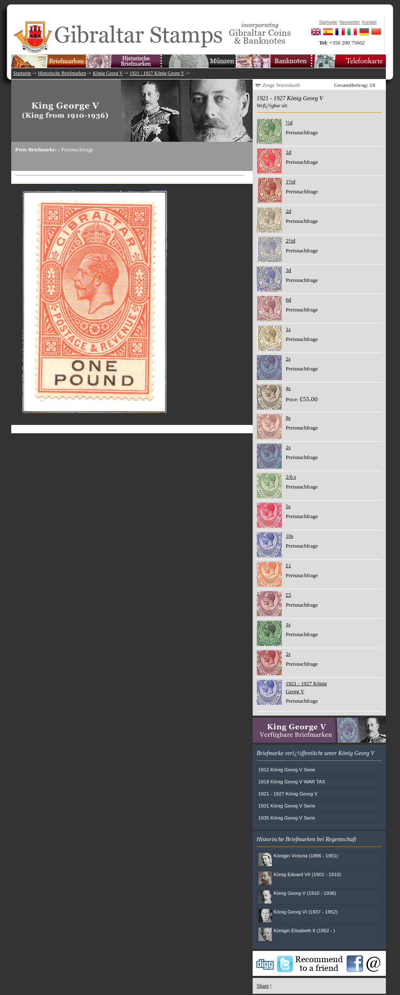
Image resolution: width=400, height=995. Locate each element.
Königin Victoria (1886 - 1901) (306, 855)
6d (288, 299)
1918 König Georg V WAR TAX (291, 781)
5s (288, 506)
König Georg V (108, 73)
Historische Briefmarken (62, 73)
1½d (291, 181)
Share (263, 986)
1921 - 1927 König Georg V (156, 73)
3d (288, 270)
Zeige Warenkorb (281, 85)
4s (288, 388)
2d (288, 211)
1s (288, 329)
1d (288, 152)
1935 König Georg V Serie (286, 817)
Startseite (22, 73)
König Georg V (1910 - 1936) (305, 893)
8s (288, 418)
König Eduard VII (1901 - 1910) (307, 874)
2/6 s (291, 477)
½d (289, 122)
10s (289, 536)
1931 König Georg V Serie (286, 805)
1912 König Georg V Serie (286, 769)
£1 (288, 565)
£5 (288, 595)
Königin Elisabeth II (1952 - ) (304, 930)
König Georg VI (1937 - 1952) (306, 911)
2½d (291, 240)
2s (288, 359)
